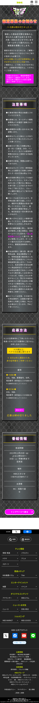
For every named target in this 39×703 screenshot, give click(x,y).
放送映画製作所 (16, 677)
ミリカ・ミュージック (30, 677)
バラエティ (25, 553)
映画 (4, 586)
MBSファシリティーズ (24, 680)
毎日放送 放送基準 (23, 654)
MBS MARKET (8, 620)
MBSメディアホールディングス (11, 675)
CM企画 (32, 661)
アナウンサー (7, 598)
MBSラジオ (26, 675)
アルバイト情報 (23, 669)
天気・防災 (25, 609)
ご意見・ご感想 (19, 693)
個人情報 (32, 689)
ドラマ (5, 558)
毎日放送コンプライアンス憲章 (19, 657)
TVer (23, 575)
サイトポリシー (22, 689)
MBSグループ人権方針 (15, 659)
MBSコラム (25, 598)
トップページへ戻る (19, 511)
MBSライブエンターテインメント (19, 682)
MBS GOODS (26, 620)
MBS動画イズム (8, 575)
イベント (24, 586)
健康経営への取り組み (11, 661)
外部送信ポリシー (10, 689)
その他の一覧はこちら (19, 642)
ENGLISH (19, 664)
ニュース (6, 609)
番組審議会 (27, 659)
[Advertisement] (19, 523)
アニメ (23, 558)
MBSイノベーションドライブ (19, 684)
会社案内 (12, 654)
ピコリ (10, 680)
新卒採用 (14, 669)
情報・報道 (6, 553)
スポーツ (6, 564)
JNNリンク (24, 661)
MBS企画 (6, 677)
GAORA (34, 675)
